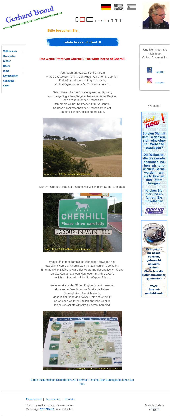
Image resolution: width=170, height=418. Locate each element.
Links (6, 85)
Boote (6, 66)
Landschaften (10, 75)
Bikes (6, 71)
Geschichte (9, 56)
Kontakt (69, 399)
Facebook (159, 72)
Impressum (53, 399)
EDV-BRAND (47, 409)
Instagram (159, 83)
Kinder (7, 61)
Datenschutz (34, 399)
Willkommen (10, 51)
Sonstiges (8, 80)
